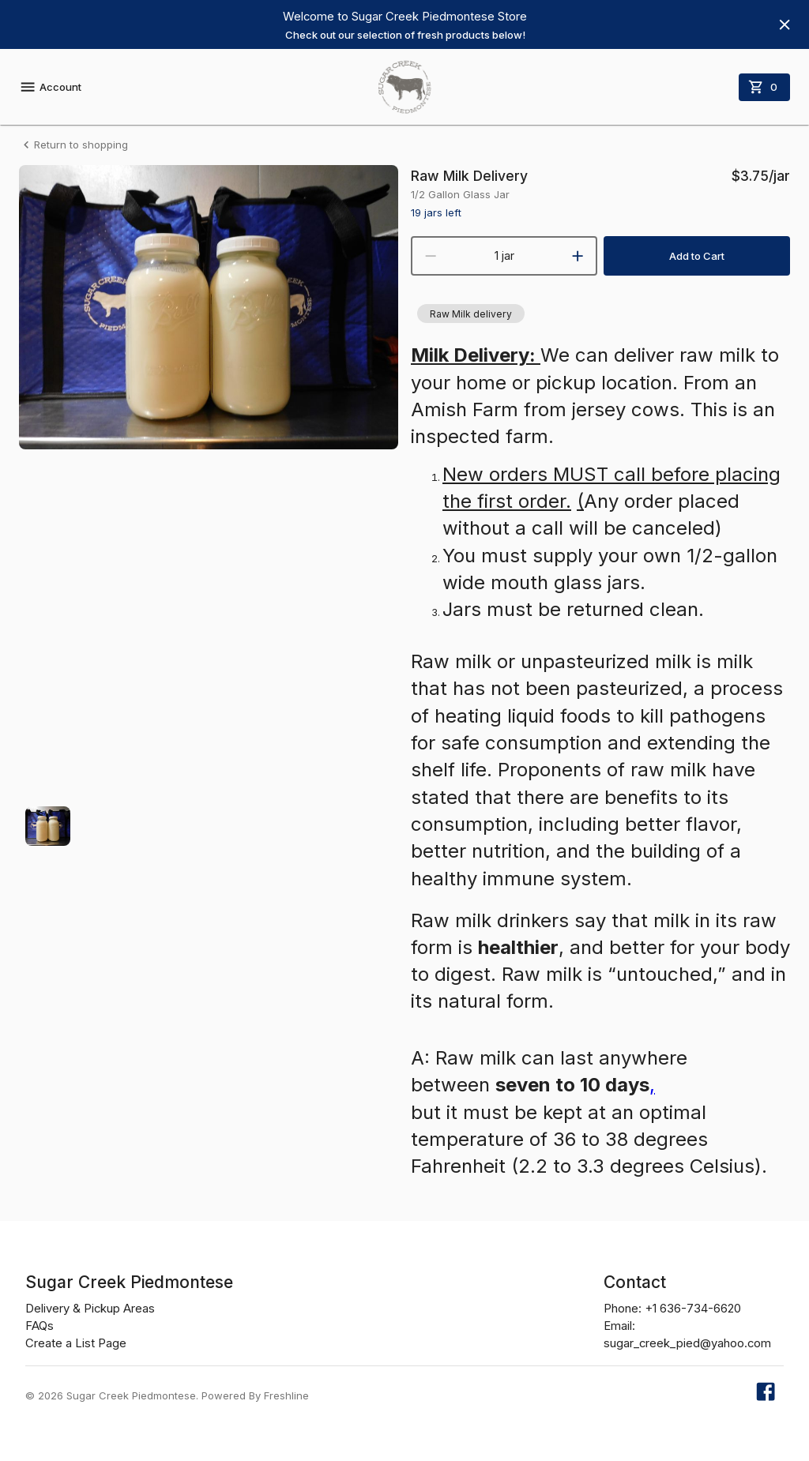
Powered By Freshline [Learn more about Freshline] (255, 1395)
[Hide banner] (784, 24)
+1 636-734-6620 (693, 1308)
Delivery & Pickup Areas (90, 1308)
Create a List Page (75, 1343)
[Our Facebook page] (765, 1396)
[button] (471, 313)
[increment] (577, 256)
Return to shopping (73, 144)
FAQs (39, 1326)
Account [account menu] (50, 87)
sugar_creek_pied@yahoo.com (687, 1343)
